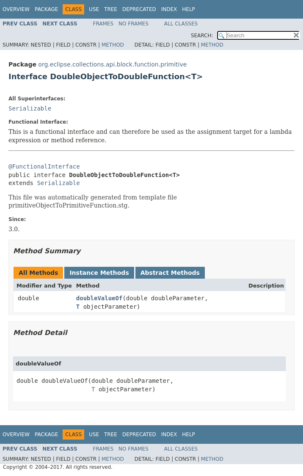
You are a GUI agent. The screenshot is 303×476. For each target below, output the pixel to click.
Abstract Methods (170, 272)
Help (188, 9)
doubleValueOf (99, 298)
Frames (103, 24)
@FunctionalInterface (44, 166)
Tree (110, 9)
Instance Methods (99, 272)
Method (113, 45)
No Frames (133, 24)
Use (94, 9)
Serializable (29, 108)
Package (46, 9)
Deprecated (139, 9)
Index (169, 9)
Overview (16, 9)
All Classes (181, 24)
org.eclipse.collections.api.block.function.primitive (112, 64)
